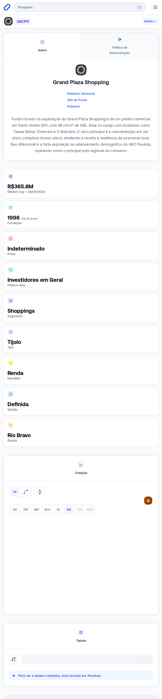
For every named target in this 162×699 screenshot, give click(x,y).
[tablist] (81, 45)
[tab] (42, 45)
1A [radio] (58, 509)
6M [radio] (36, 509)
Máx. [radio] (90, 509)
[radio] (14, 492)
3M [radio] (25, 509)
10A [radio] (79, 509)
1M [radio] (15, 509)
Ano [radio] (47, 509)
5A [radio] (69, 509)
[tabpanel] (81, 116)
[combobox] (79, 7)
